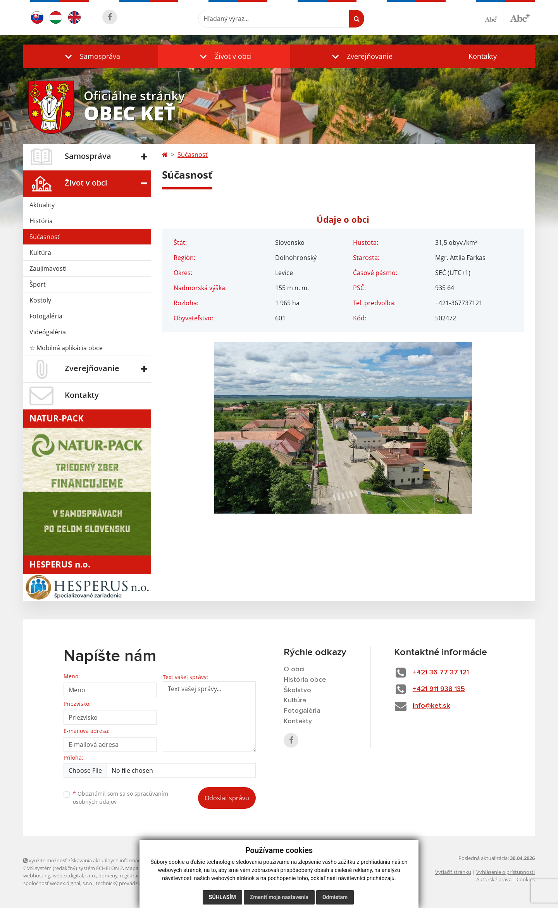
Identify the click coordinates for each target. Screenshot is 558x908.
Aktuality (42, 205)
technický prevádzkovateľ (125, 883)
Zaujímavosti (48, 268)
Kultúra (40, 252)
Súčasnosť (44, 236)
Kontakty (482, 56)
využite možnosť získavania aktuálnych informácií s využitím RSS (100, 860)
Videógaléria (47, 332)
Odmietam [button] (335, 897)
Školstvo (297, 690)
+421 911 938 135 (439, 689)
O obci (294, 669)
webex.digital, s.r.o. (74, 875)
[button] (90, 56)
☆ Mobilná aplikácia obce (66, 348)
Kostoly (40, 300)
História (41, 221)
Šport (37, 284)
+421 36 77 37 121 (441, 672)
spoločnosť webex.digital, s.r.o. (58, 883)
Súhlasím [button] (222, 897)
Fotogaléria (45, 316)
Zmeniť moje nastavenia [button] (279, 897)
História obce (305, 679)
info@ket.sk (431, 705)
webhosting (36, 875)
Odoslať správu (227, 798)
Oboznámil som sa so (120, 797)
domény (107, 875)
